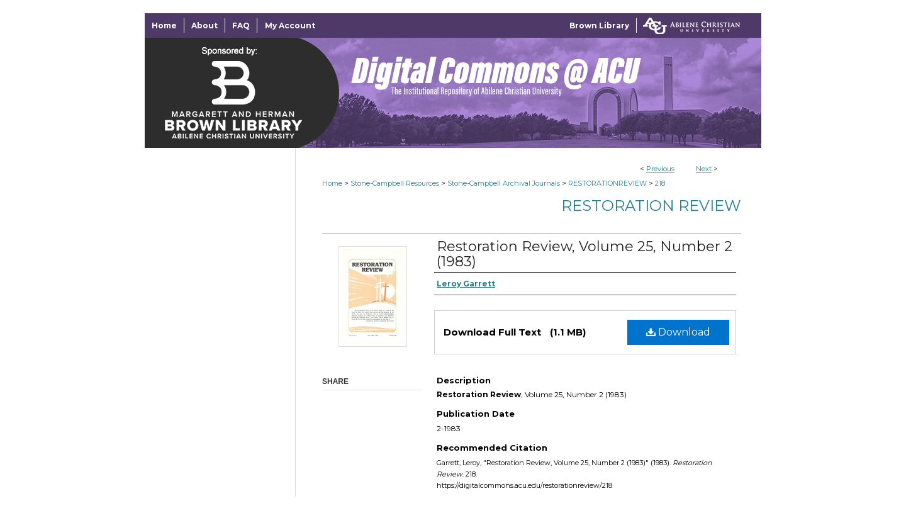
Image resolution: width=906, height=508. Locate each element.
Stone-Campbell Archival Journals (503, 183)
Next (704, 168)
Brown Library (599, 25)
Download (678, 332)
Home (332, 183)
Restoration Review (651, 205)
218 (660, 183)
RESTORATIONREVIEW (607, 183)
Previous (660, 168)
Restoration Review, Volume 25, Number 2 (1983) (584, 254)
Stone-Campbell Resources (394, 183)
